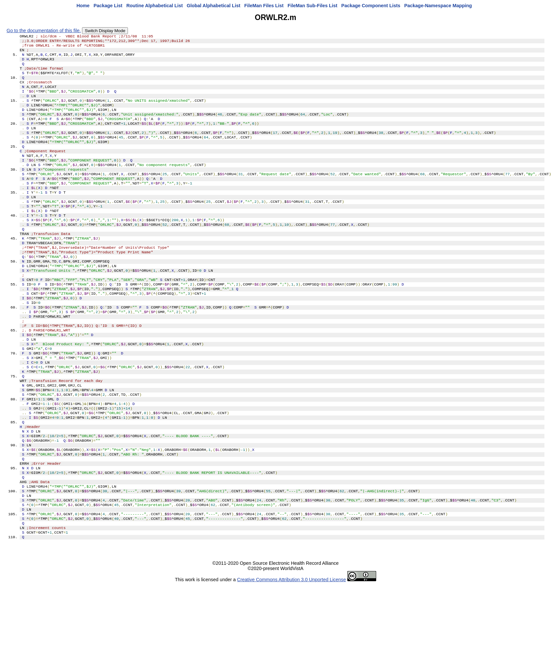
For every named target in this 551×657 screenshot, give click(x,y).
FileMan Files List (264, 5)
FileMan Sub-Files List (312, 5)
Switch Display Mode (105, 30)
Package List (107, 5)
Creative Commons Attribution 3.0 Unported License (291, 651)
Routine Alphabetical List (154, 5)
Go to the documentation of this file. (44, 30)
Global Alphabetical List (213, 5)
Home (83, 5)
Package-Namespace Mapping (438, 5)
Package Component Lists (370, 5)
